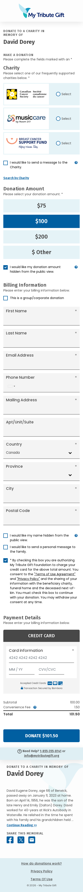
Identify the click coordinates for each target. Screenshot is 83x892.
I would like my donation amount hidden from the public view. (35, 269)
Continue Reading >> (22, 825)
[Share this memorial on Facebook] (10, 840)
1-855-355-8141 (50, 751)
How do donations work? (41, 863)
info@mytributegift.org (41, 756)
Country (14, 444)
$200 (41, 237)
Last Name (16, 333)
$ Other (41, 252)
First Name (16, 311)
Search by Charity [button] (16, 178)
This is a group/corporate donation (37, 298)
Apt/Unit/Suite (20, 422)
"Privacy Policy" (28, 579)
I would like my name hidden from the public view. (39, 537)
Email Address (20, 355)
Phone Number (20, 377)
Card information (26, 650)
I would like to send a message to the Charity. (39, 164)
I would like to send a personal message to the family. (42, 549)
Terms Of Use (41, 879)
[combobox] (11, 386)
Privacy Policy (41, 871)
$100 (41, 221)
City (10, 488)
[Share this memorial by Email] (32, 840)
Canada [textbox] (13, 452)
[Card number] (41, 659)
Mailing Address (21, 400)
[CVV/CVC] (51, 668)
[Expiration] (22, 668)
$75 (41, 206)
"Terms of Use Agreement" (54, 574)
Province (14, 466)
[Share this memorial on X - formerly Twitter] (21, 840)
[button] (76, 166)
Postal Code (18, 510)
